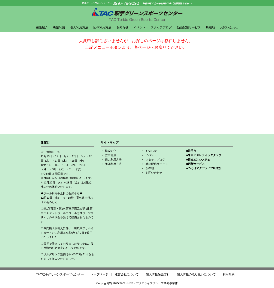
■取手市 (191, 150)
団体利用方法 (102, 27)
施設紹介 (42, 27)
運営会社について (127, 274)
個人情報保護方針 (158, 274)
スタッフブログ (161, 27)
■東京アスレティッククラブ (203, 155)
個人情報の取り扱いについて (196, 274)
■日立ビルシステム (198, 159)
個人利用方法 (79, 27)
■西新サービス (195, 163)
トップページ (100, 274)
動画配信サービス (189, 27)
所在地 (210, 27)
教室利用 (59, 27)
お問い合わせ (229, 27)
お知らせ (122, 27)
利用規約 (229, 274)
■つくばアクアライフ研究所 (203, 168)
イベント (140, 27)
